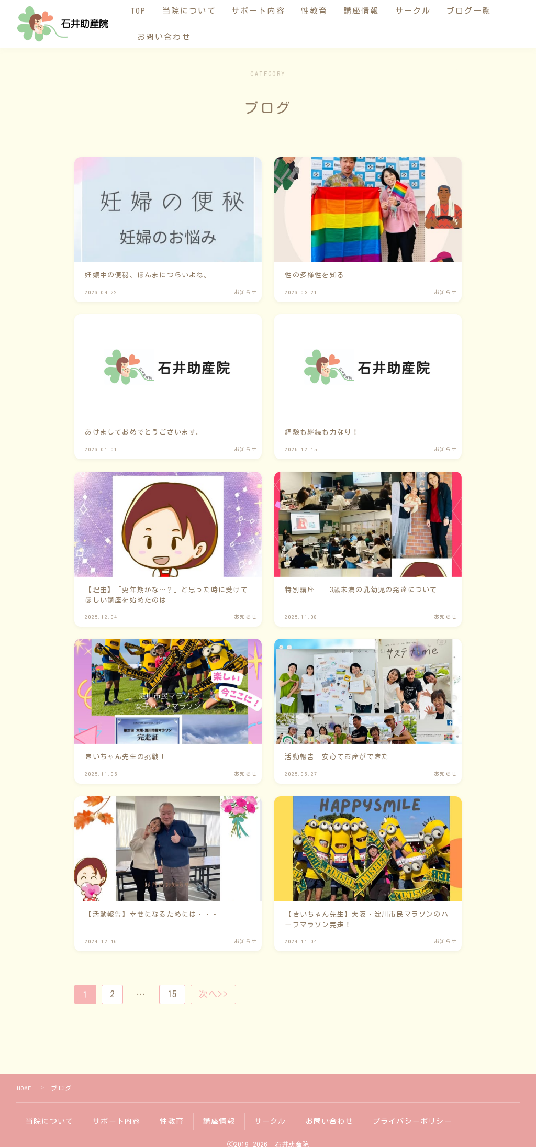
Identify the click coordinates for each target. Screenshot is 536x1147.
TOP (147, 11)
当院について (198, 11)
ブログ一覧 (477, 11)
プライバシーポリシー (412, 1120)
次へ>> (215, 994)
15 (173, 994)
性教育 (322, 11)
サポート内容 (267, 11)
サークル (421, 11)
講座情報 (370, 11)
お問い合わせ (173, 37)
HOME (24, 1088)
